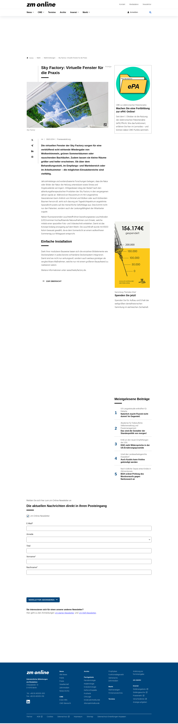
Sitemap (90, 717)
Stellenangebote (139, 690)
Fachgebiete (89, 678)
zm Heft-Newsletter (87, 614)
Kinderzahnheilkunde (92, 700)
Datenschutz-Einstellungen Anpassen (112, 717)
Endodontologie (90, 688)
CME (40, 12)
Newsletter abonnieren (42, 600)
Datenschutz (62, 717)
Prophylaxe (113, 672)
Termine (53, 12)
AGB (38, 717)
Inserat (76, 12)
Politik (61, 678)
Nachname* (32, 568)
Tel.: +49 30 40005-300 (36, 694)
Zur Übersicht (54, 282)
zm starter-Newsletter (64, 614)
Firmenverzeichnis (115, 694)
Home (30, 59)
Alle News (63, 675)
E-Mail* (29, 524)
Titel (28, 547)
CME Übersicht (65, 704)
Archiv (65, 12)
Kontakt (122, 4)
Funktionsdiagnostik (116, 675)
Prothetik (87, 694)
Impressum (78, 717)
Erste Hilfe (63, 700)
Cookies (50, 717)
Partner (29, 717)
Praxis (61, 682)
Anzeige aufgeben (140, 703)
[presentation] (45, 585)
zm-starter (137, 681)
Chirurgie (87, 697)
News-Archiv (64, 691)
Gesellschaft (64, 685)
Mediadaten (134, 4)
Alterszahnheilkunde (92, 704)
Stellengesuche (139, 693)
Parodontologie (90, 681)
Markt (89, 12)
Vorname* (31, 557)
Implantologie (89, 684)
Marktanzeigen (114, 690)
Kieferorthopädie (90, 691)
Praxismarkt (137, 696)
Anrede (29, 535)
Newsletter (147, 4)
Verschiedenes (138, 699)
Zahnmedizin (64, 688)
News (29, 12)
